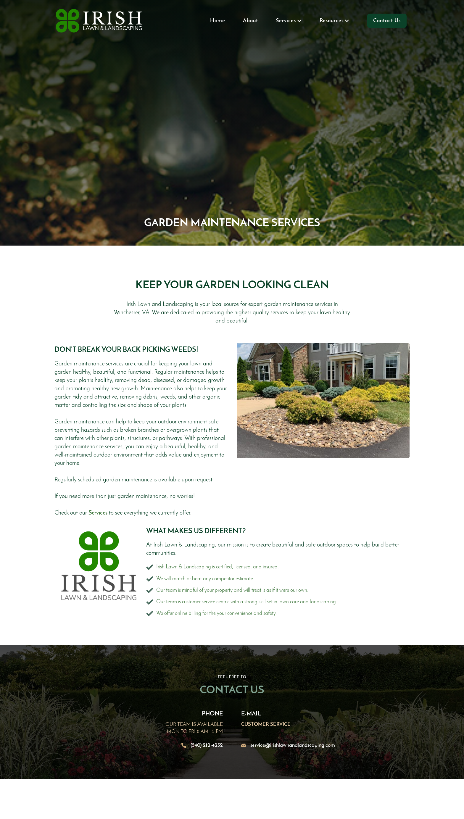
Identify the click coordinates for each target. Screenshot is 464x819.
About (250, 21)
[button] (289, 21)
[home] (98, 21)
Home (217, 21)
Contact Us (387, 21)
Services (97, 513)
